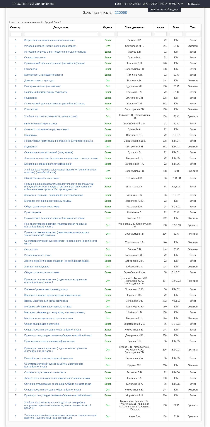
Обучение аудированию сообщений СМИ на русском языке (57, 384)
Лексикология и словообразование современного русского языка (61, 158)
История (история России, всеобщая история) (50, 46)
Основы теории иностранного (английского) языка (52, 329)
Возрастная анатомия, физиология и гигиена (49, 40)
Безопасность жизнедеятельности (43, 74)
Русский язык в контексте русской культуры (48, 358)
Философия (31, 249)
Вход (194, 3)
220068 (121, 12)
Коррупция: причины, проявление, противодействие (53, 195)
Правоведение (32, 212)
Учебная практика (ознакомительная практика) (50, 116)
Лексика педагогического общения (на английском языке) (56, 261)
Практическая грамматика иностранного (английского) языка (58, 141)
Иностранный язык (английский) (42, 86)
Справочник (155, 3)
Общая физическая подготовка (41, 178)
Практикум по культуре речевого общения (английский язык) (58, 335)
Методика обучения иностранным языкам (47, 201)
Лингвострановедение (36, 266)
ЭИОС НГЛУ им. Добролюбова (33, 4)
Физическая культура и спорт (40, 123)
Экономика (30, 135)
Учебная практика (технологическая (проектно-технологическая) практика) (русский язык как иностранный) (60, 416)
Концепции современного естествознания (48, 164)
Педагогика (30, 98)
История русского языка (37, 255)
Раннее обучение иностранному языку (46, 289)
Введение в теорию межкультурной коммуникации (52, 295)
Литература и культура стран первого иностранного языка (57, 378)
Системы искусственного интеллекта (45, 372)
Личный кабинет (128, 3)
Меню (176, 3)
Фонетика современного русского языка (46, 129)
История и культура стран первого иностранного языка (55, 51)
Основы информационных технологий (45, 92)
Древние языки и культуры (39, 80)
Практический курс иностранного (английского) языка (54, 63)
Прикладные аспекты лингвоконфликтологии (49, 341)
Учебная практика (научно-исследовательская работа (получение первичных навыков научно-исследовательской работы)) (57, 405)
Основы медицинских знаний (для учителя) (48, 152)
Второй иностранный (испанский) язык (46, 301)
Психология (31, 69)
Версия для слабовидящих (164, 9)
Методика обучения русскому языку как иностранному (54, 312)
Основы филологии (35, 57)
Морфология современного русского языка (48, 318)
